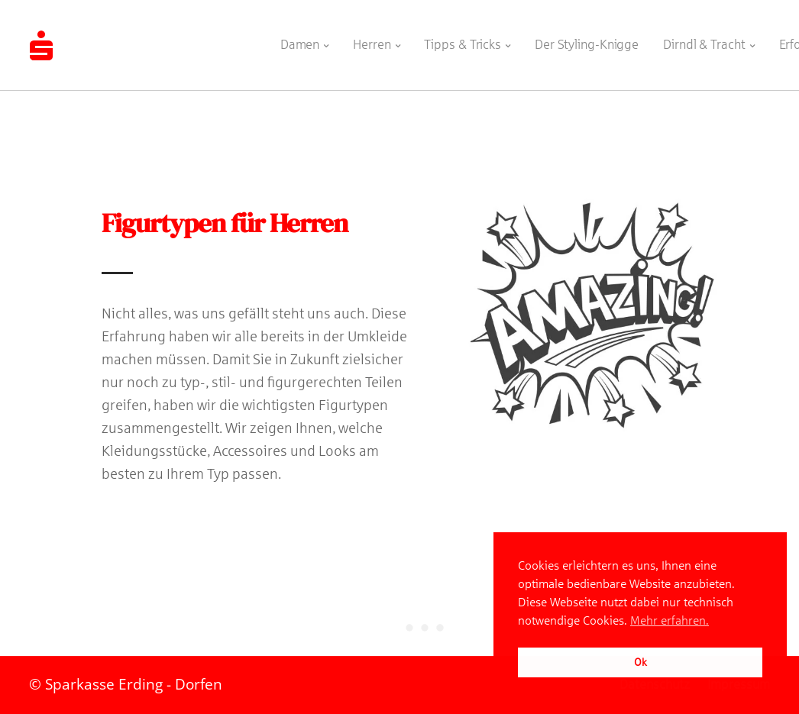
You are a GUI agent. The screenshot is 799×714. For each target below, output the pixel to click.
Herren (364, 39)
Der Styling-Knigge (580, 39)
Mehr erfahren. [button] (669, 620)
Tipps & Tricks (455, 39)
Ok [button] (640, 662)
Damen (293, 39)
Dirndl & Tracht (697, 39)
